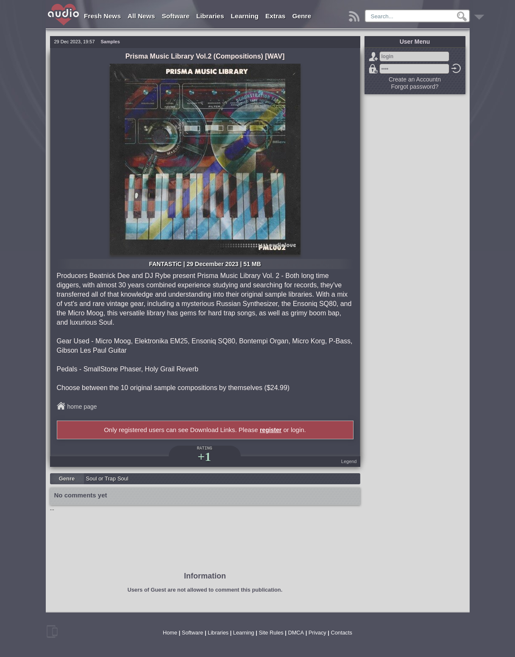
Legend (349, 461)
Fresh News (102, 16)
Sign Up (373, 56)
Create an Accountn (415, 79)
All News (141, 16)
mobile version (52, 631)
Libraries (210, 16)
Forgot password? (373, 68)
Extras (275, 16)
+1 (204, 456)
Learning (245, 16)
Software (175, 16)
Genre (301, 16)
